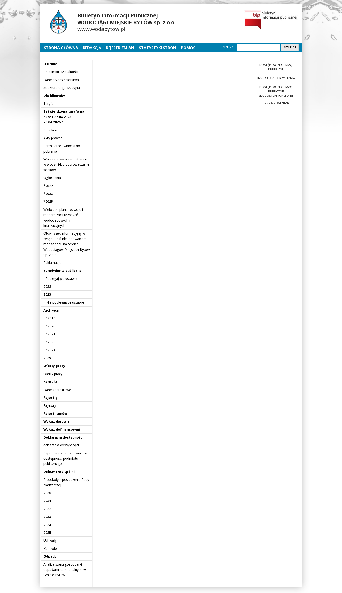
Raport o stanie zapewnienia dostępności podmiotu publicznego (65, 458)
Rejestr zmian (120, 47)
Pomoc (188, 47)
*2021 (50, 334)
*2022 (48, 185)
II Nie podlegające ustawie (63, 302)
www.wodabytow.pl (101, 28)
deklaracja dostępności (61, 445)
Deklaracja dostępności (63, 437)
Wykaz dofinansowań (61, 429)
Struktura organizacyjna (61, 87)
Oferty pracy (54, 365)
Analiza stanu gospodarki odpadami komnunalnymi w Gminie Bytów (64, 569)
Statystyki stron (157, 47)
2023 (47, 294)
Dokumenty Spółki (59, 471)
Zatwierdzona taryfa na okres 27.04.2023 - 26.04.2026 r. (63, 116)
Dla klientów (54, 95)
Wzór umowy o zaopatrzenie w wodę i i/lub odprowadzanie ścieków (66, 164)
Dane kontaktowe (57, 389)
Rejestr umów (55, 413)
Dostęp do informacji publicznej (276, 67)
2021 (47, 500)
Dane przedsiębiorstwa (61, 79)
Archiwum (52, 310)
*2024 (50, 350)
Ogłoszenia (52, 177)
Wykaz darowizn (57, 421)
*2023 (48, 193)
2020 (47, 493)
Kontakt (50, 381)
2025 (47, 358)
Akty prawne (52, 138)
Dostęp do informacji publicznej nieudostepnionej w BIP (276, 91)
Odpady (50, 556)
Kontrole (50, 548)
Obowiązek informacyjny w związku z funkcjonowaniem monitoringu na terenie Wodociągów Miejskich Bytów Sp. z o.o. (66, 244)
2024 (47, 524)
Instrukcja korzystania (276, 78)
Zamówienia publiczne (62, 270)
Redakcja (92, 47)
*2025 (48, 201)
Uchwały (50, 540)
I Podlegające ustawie (60, 278)
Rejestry (50, 397)
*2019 (50, 318)
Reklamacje (52, 262)
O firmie (50, 64)
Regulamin (51, 130)
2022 (47, 286)
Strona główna (61, 47)
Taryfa (48, 103)
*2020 (50, 326)
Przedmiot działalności (60, 71)
